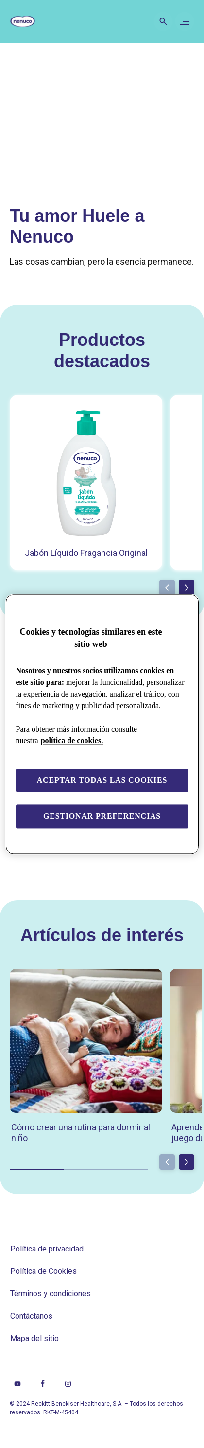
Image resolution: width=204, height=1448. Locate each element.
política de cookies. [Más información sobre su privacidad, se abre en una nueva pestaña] (72, 740)
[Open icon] (163, 21)
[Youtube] (17, 1384)
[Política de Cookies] (43, 1271)
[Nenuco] (27, 21)
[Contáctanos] (31, 1316)
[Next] (186, 587)
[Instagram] (68, 1384)
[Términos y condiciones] (50, 1293)
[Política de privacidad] (47, 1249)
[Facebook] (43, 1384)
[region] (102, 724)
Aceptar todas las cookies (102, 780)
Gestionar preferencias (102, 816)
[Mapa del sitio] (34, 1338)
